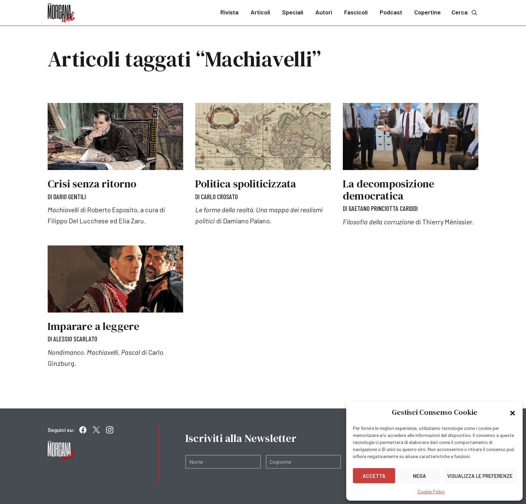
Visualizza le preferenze (480, 476)
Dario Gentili (69, 196)
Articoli (260, 12)
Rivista (229, 12)
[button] (512, 412)
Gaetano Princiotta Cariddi (383, 208)
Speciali (292, 12)
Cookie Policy (431, 491)
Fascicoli (356, 12)
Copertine (427, 12)
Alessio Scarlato (75, 338)
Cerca (465, 12)
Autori (323, 12)
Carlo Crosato (219, 196)
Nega (419, 476)
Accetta (374, 476)
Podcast (391, 12)
